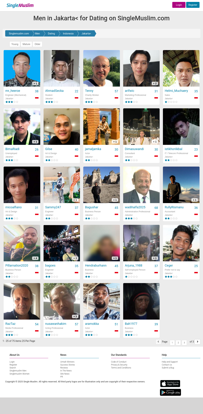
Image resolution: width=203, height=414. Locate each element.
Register (192, 4)
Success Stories (67, 365)
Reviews (64, 368)
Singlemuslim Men (18, 370)
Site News (65, 374)
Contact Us (167, 365)
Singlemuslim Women (19, 374)
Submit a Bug (168, 368)
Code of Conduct (118, 362)
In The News (66, 370)
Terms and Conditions (121, 368)
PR (61, 377)
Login (179, 4)
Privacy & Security (119, 365)
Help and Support (170, 362)
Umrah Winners (67, 362)
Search (13, 368)
